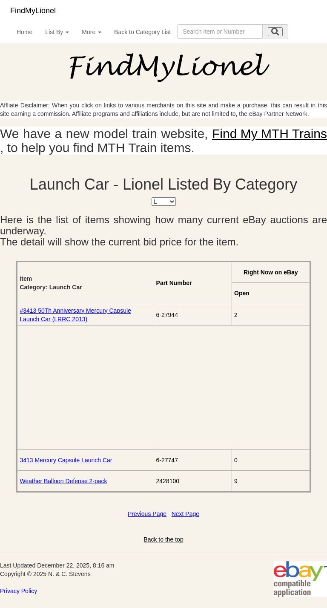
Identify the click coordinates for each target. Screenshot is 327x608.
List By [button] (57, 32)
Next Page (185, 513)
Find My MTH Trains (269, 134)
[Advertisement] (163, 387)
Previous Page (147, 513)
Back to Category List (142, 32)
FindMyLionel (33, 10)
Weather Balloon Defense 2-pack (63, 481)
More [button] (91, 32)
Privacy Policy (18, 591)
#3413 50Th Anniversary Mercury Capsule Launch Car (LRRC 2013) (75, 315)
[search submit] (275, 31)
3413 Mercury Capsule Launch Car (66, 460)
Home (24, 32)
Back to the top (163, 539)
